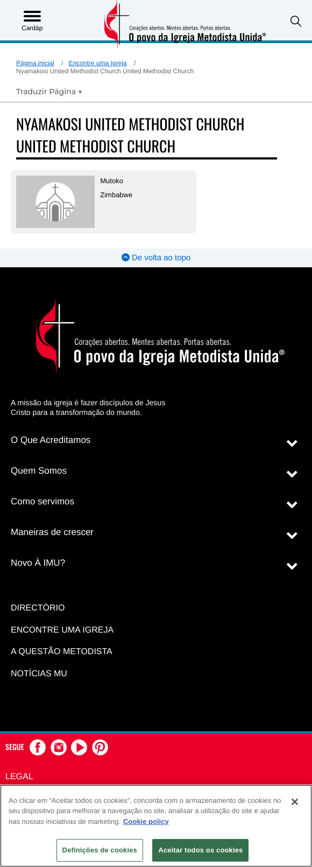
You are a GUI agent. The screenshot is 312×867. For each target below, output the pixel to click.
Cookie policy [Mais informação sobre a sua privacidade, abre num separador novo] (146, 821)
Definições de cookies (99, 850)
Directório (38, 608)
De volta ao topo (156, 257)
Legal (19, 776)
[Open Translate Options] (49, 91)
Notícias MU (39, 673)
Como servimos (42, 501)
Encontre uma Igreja (97, 63)
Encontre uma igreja (62, 630)
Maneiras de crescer (52, 532)
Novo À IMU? (38, 563)
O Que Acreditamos (50, 440)
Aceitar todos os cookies (200, 850)
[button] (295, 21)
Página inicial (35, 63)
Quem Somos (39, 471)
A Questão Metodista (61, 651)
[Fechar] (295, 802)
